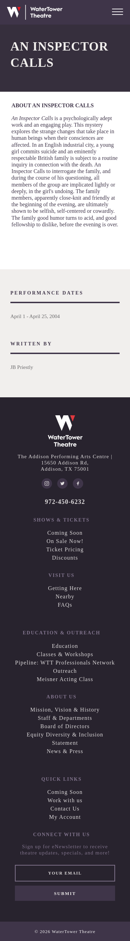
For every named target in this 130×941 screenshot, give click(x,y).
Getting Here (65, 588)
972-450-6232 (65, 501)
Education (65, 646)
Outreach (65, 671)
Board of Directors (64, 726)
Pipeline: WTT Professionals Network (65, 663)
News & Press (65, 751)
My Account (65, 817)
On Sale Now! (65, 541)
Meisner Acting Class (65, 679)
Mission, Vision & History (65, 710)
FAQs (65, 605)
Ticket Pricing (65, 549)
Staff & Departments (65, 718)
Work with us (65, 800)
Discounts (65, 558)
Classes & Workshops (65, 654)
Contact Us (64, 809)
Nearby (65, 596)
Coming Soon (65, 533)
